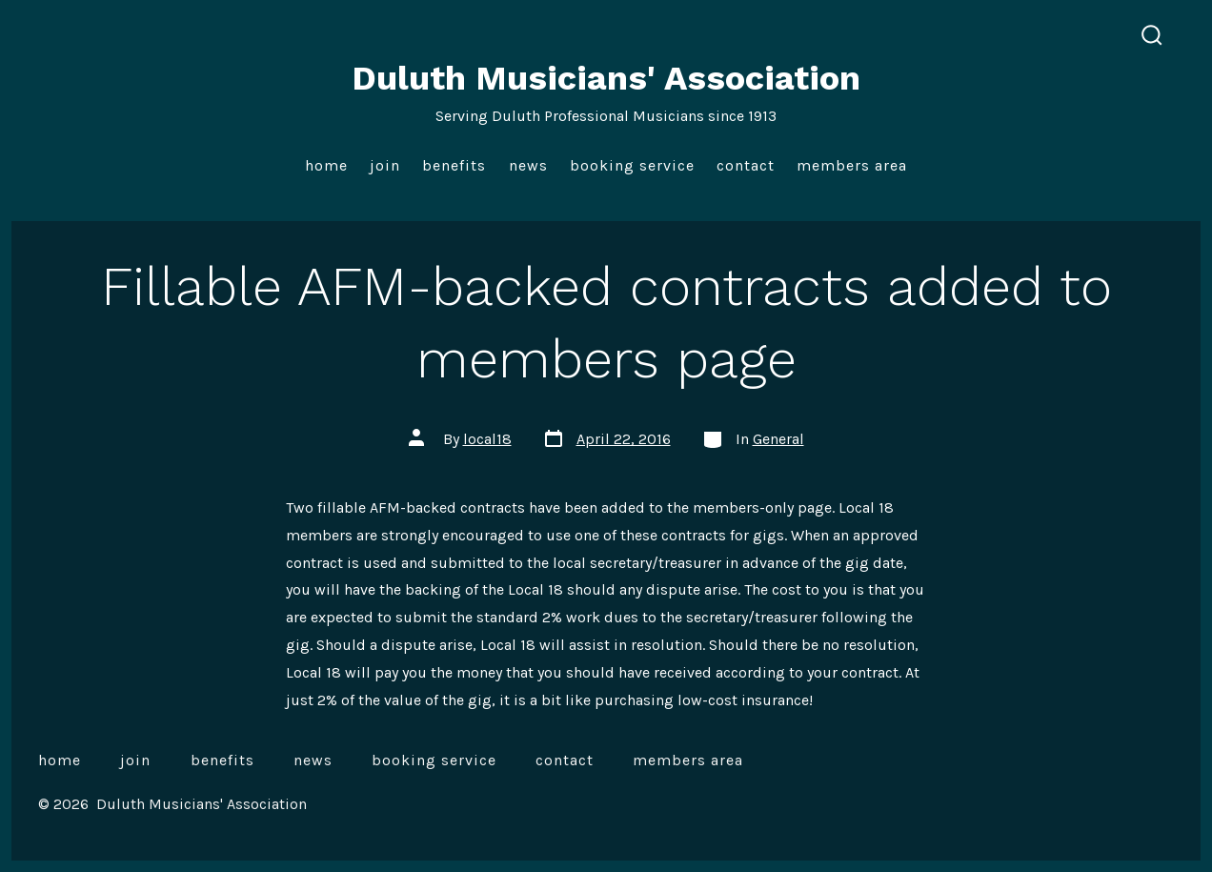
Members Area (852, 165)
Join (385, 165)
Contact (746, 165)
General (778, 439)
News (528, 165)
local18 (487, 439)
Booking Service (632, 165)
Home (326, 165)
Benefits (454, 165)
